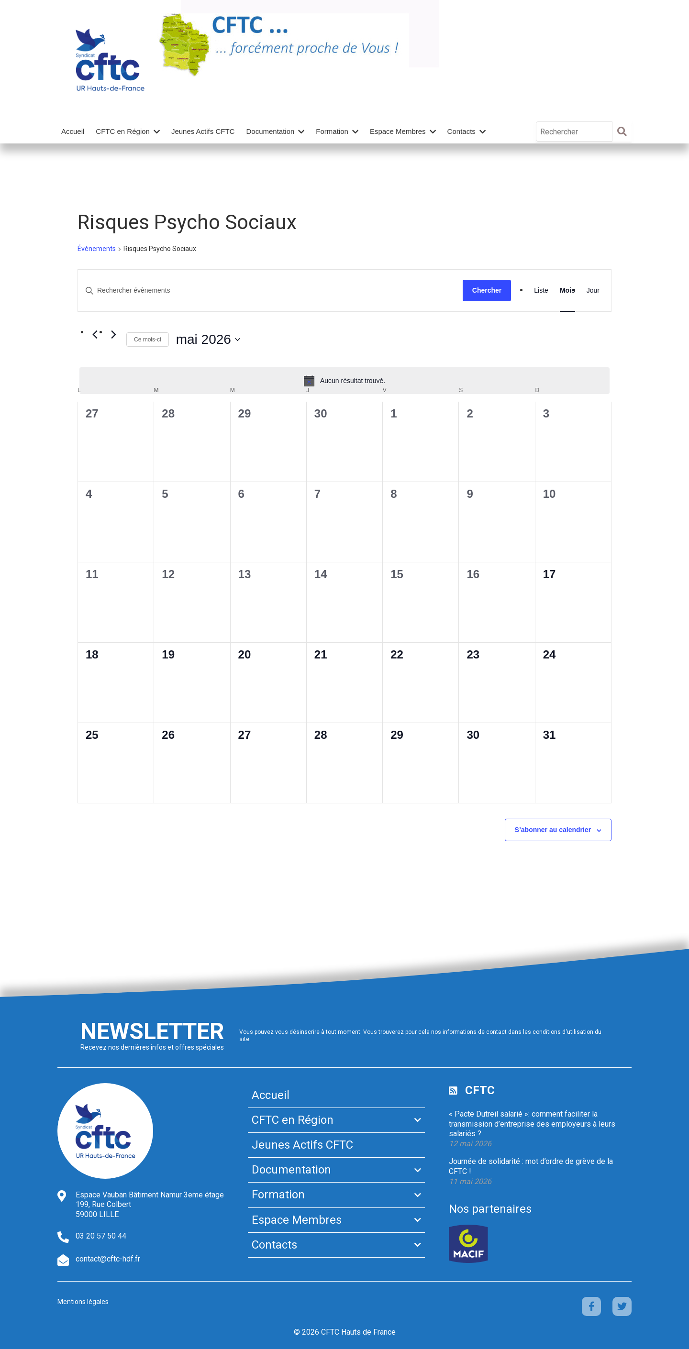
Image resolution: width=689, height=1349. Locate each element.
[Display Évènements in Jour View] (593, 290)
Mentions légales (83, 1301)
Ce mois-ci (147, 339)
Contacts (461, 131)
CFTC (480, 1090)
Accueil (72, 131)
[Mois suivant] (113, 334)
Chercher (486, 290)
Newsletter (152, 1031)
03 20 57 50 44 (101, 1235)
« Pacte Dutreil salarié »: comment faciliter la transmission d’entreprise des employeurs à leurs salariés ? (532, 1124)
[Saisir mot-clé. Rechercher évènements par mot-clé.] (270, 290)
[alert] (344, 380)
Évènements (97, 248)
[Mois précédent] (94, 334)
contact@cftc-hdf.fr (108, 1258)
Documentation (270, 131)
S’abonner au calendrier (553, 830)
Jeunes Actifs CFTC (203, 131)
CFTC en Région (123, 131)
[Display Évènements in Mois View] (567, 290)
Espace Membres (398, 131)
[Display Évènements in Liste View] (541, 290)
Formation (332, 131)
